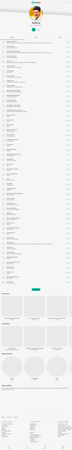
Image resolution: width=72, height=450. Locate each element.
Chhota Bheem (10, 106)
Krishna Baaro (10, 144)
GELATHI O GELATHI (11, 56)
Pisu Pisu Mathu (10, 46)
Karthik (15, 91)
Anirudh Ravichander (6, 431)
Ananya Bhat (25, 42)
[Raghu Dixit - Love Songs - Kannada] (57, 306)
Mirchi (59, 436)
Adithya (36, 22)
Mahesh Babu (33, 425)
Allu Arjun (4, 435)
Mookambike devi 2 (11, 188)
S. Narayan (9, 47)
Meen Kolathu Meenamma (13, 227)
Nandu (8, 234)
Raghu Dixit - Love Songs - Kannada (57, 318)
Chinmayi (20, 91)
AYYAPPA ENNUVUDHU (12, 257)
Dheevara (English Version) (13, 218)
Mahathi (25, 111)
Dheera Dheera (10, 242)
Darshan (8, 155)
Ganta (44, 42)
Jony (57, 378)
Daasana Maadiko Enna (12, 173)
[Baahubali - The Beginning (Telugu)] (34, 336)
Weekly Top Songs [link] (34, 437)
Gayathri (8, 150)
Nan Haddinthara (11, 198)
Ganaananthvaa (10, 267)
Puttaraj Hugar (39, 52)
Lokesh (12, 160)
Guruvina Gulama (11, 115)
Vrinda (8, 229)
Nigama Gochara (10, 223)
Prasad (11, 229)
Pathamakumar (10, 141)
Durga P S (13, 283)
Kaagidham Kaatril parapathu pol (14, 110)
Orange (59, 432)
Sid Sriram (4, 429)
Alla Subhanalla (10, 75)
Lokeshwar (40, 42)
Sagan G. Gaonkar (47, 52)
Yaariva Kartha (10, 237)
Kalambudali (9, 213)
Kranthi (20, 62)
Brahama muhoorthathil (12, 139)
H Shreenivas (49, 42)
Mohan (19, 42)
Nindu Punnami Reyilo (12, 129)
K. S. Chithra (4, 425)
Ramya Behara (14, 219)
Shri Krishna (30, 42)
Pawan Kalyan (5, 436)
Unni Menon (16, 209)
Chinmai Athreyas (19, 87)
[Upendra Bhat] (34, 366)
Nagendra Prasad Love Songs (12, 318)
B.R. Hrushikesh (16, 52)
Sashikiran (24, 62)
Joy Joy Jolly (9, 61)
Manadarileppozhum (11, 149)
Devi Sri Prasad (5, 426)
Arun (17, 42)
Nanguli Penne (10, 124)
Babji (8, 263)
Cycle (8, 178)
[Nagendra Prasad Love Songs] (12, 306)
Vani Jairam (9, 72)
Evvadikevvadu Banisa (12, 41)
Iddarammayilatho (62, 431)
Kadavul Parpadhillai (11, 208)
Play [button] (34, 30)
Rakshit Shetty (10, 52)
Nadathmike (9, 183)
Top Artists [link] (32, 439)
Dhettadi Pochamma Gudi (13, 276)
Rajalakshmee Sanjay (6, 433)
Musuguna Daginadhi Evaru (13, 262)
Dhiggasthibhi (10, 159)
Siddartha (33, 62)
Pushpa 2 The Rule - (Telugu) (64, 429)
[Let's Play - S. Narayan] (34, 306)
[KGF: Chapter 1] (12, 336)
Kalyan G (17, 82)
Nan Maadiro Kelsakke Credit (14, 154)
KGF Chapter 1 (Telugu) (57, 348)
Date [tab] (36, 37)
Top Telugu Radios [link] (34, 441)
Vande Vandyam (10, 120)
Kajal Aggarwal (33, 424)
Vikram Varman (10, 91)
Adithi (16, 253)
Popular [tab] (12, 37)
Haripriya (13, 131)
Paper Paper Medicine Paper (13, 51)
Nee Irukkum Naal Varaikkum (13, 90)
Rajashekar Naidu (10, 239)
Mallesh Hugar (33, 52)
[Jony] (57, 366)
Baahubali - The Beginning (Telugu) (34, 348)
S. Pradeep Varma (11, 67)
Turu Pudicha (10, 281)
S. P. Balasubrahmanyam (12, 57)
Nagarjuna (32, 428)
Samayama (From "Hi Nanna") (64, 426)
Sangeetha (9, 190)
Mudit (15, 106)
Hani (15, 160)
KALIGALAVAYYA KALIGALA (13, 95)
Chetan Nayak (18, 67)
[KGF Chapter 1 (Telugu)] (57, 336)
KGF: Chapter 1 (12, 348)
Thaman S (4, 432)
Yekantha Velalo (10, 134)
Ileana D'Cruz (33, 429)
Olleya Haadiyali (10, 252)
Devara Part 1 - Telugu (63, 424)
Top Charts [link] (32, 440)
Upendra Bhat (34, 378)
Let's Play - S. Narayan (34, 318)
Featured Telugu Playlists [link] (35, 436)
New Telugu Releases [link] (34, 434)
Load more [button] (36, 289)
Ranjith (8, 180)
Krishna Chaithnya (14, 62)
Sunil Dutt (27, 52)
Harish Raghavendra (18, 111)
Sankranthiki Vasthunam (63, 433)
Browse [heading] (32, 432)
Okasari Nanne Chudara (12, 169)
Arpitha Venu (22, 82)
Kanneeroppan (10, 272)
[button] (38, 30)
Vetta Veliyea (10, 164)
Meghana (20, 253)
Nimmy (8, 165)
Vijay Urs (9, 42)
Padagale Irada (10, 80)
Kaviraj (8, 62)
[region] (36, 417)
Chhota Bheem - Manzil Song (13, 105)
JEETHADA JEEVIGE (11, 100)
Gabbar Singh (61, 435)
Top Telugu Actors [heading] (35, 421)
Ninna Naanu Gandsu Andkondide (15, 193)
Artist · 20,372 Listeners (36, 25)
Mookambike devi (11, 232)
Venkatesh (32, 426)
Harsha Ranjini (18, 77)
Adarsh (8, 268)
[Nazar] (12, 366)
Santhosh (13, 42)
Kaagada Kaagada (11, 85)
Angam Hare (9, 247)
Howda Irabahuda (11, 66)
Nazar (12, 378)
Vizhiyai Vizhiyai (10, 203)
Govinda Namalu (61, 425)
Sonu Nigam (14, 47)
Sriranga (12, 253)
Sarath (8, 126)
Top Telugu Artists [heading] (7, 421)
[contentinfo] (36, 432)
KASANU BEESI (10, 70)
